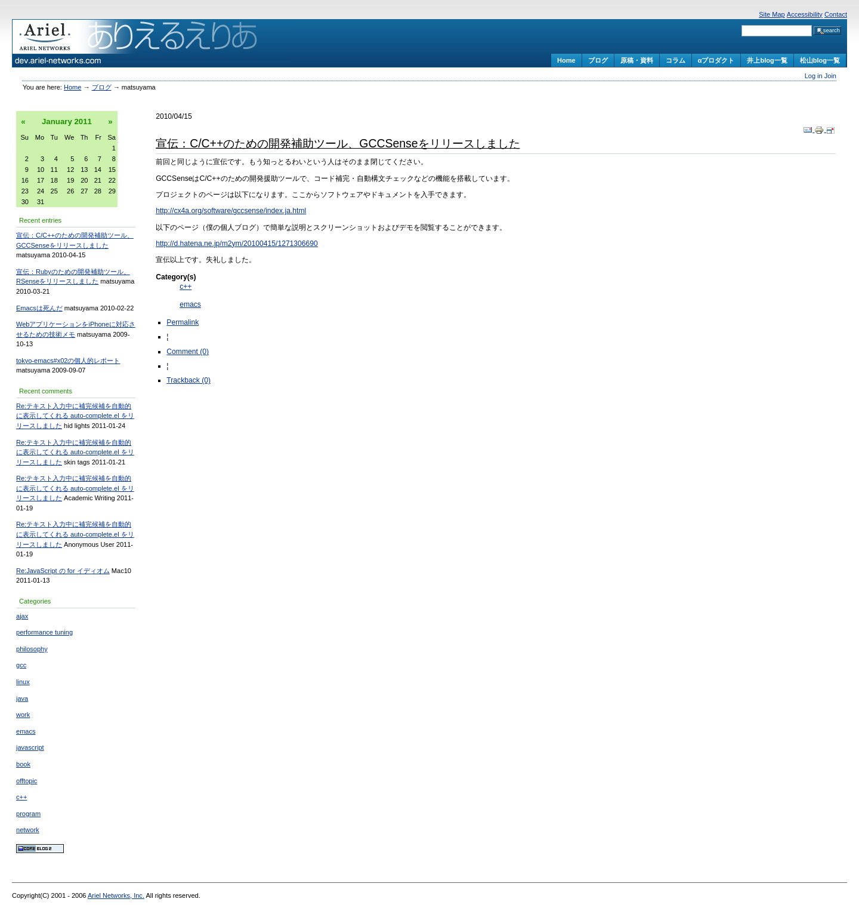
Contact (835, 14)
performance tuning (44, 632)
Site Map (772, 14)
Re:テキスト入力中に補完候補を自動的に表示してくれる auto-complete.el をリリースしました (75, 415)
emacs (26, 731)
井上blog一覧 (767, 60)
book (23, 764)
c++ (21, 797)
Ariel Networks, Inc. (116, 895)
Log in (814, 75)
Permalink (182, 322)
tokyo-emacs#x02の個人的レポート (68, 360)
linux (23, 681)
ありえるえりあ (152, 43)
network (27, 829)
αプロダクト (716, 60)
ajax (22, 616)
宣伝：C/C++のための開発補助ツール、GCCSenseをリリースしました (338, 143)
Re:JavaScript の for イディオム (63, 570)
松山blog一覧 (820, 60)
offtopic (26, 780)
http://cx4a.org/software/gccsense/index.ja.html (231, 211)
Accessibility (805, 14)
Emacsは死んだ (39, 308)
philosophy (32, 648)
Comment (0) (187, 351)
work (23, 714)
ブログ (598, 60)
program (28, 813)
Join (830, 75)
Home (566, 60)
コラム (675, 60)
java (22, 698)
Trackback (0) (188, 380)
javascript (30, 747)
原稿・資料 (636, 60)
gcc (21, 665)
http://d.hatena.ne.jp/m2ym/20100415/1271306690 (237, 243)
